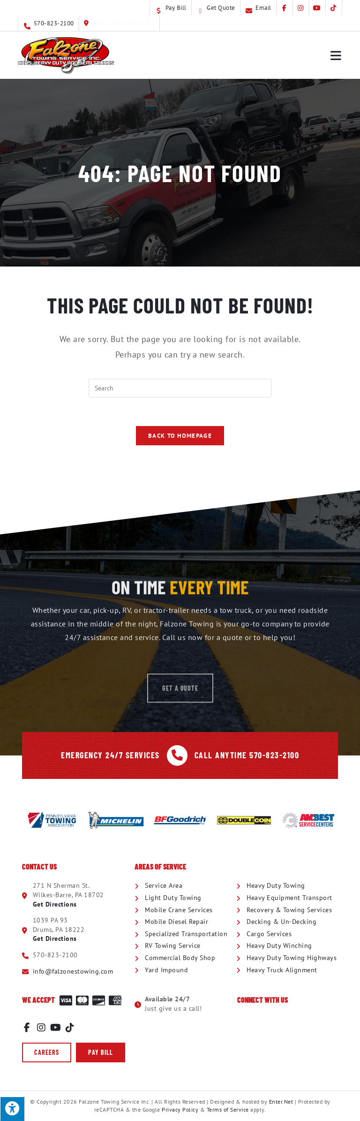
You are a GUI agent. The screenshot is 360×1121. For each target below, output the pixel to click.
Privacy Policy (180, 1109)
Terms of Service (228, 1109)
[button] (46, 1052)
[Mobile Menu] (336, 55)
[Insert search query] (180, 388)
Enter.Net (281, 1101)
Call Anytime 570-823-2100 (247, 755)
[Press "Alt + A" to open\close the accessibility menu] (12, 1109)
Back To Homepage (180, 436)
